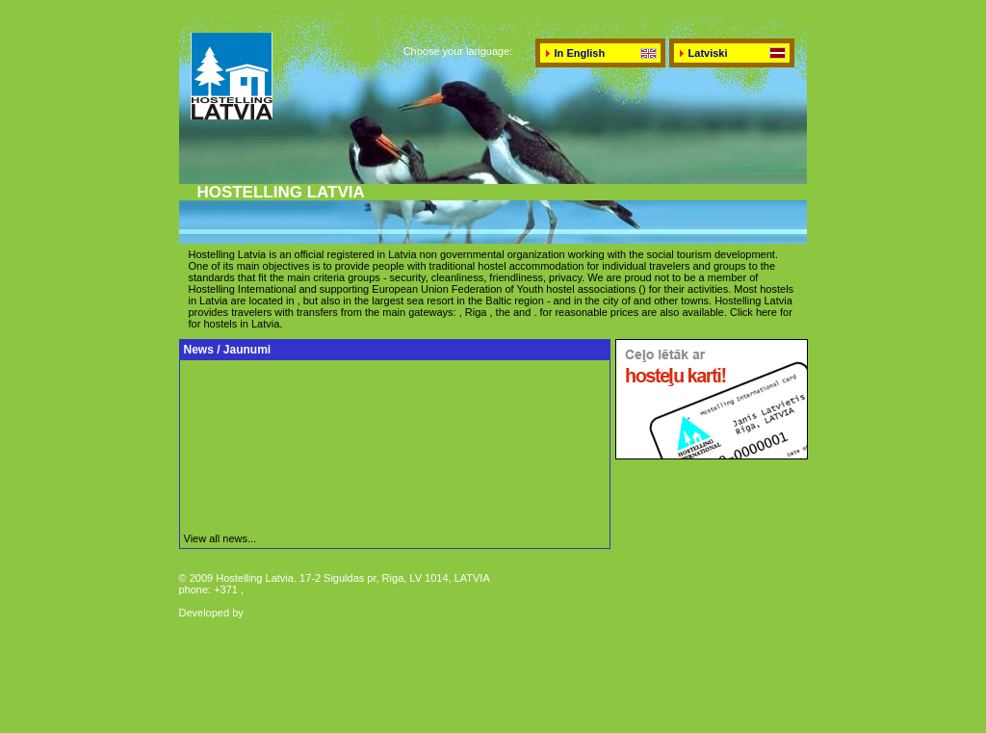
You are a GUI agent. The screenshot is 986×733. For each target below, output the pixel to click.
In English (580, 53)
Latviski (708, 53)
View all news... (220, 538)
